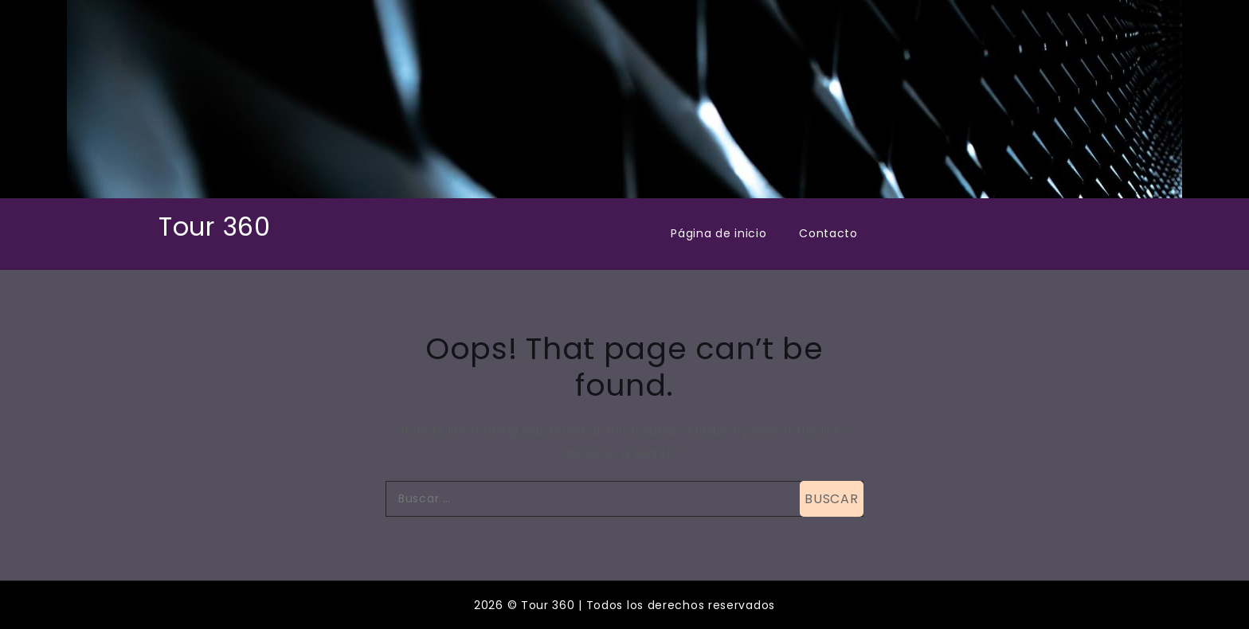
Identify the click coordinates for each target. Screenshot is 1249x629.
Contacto (828, 233)
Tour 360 (215, 226)
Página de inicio (718, 233)
